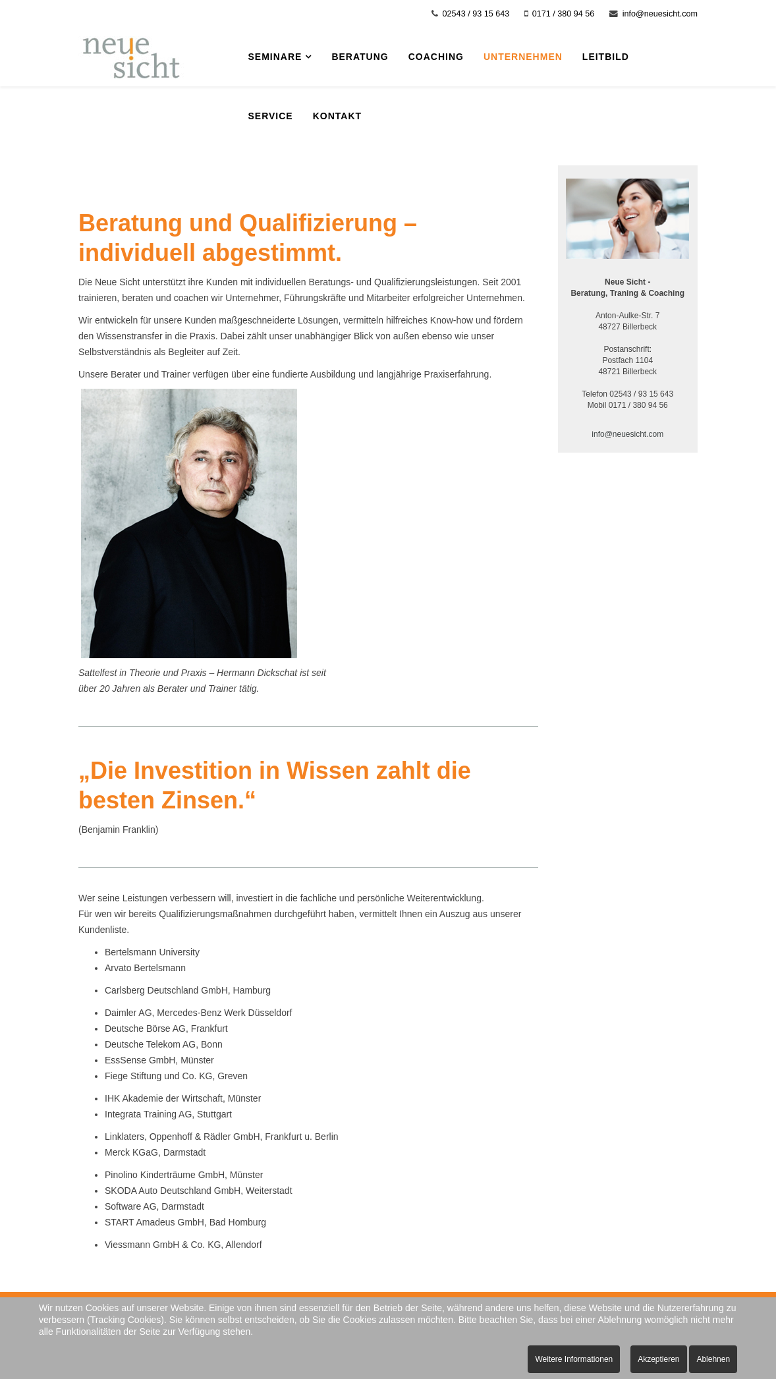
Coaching (436, 56)
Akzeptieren (658, 1359)
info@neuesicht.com (660, 13)
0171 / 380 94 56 (563, 13)
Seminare (275, 56)
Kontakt (337, 116)
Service (270, 116)
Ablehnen (713, 1359)
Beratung (359, 56)
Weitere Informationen (574, 1359)
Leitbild (605, 56)
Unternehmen (523, 56)
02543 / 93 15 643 (476, 13)
